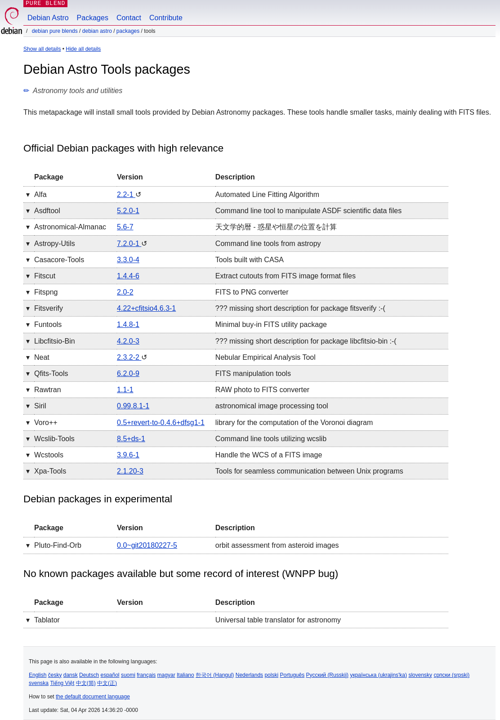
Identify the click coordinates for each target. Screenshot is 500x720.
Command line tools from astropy (268, 243)
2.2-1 (126, 194)
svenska (39, 683)
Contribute (166, 18)
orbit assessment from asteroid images (277, 545)
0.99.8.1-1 (133, 406)
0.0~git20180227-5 (147, 545)
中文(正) (107, 683)
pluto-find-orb (57, 545)
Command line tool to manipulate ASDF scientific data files (308, 211)
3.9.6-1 (128, 455)
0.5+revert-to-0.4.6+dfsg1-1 (161, 422)
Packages (92, 18)
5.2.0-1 (128, 211)
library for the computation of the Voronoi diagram (294, 422)
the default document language (93, 696)
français (146, 675)
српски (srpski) (451, 675)
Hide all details (83, 49)
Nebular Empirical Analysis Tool (265, 357)
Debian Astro (48, 18)
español (109, 675)
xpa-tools (50, 471)
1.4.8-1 (128, 324)
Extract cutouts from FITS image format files (285, 276)
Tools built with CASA (249, 260)
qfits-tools (51, 373)
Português (292, 675)
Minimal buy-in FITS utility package (271, 324)
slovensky (420, 675)
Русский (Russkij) (327, 675)
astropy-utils (54, 243)
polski (271, 675)
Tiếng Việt (62, 683)
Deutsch (89, 675)
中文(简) (86, 683)
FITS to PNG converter (252, 292)
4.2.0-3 (128, 341)
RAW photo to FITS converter (262, 390)
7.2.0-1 (129, 243)
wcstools (48, 455)
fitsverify (48, 308)
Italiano (185, 675)
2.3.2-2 (129, 357)
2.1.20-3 (130, 471)
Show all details (42, 49)
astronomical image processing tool (271, 406)
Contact (128, 18)
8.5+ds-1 (131, 439)
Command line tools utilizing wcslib (270, 439)
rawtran (47, 390)
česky (55, 675)
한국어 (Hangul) (215, 675)
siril (40, 406)
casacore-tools (59, 260)
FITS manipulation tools (253, 373)
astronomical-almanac (70, 227)
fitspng (46, 292)
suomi (128, 675)
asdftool (47, 211)
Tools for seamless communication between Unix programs (309, 471)
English (37, 675)
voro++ (46, 422)
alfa (40, 194)
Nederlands (249, 675)
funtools (48, 324)
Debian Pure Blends (55, 31)
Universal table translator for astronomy (278, 620)
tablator (47, 620)
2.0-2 (125, 292)
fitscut (44, 276)
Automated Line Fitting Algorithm (267, 194)
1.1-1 (125, 390)
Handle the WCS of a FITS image (268, 455)
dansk (70, 675)
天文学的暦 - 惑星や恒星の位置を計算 (276, 227)
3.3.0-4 (128, 260)
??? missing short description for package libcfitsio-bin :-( (306, 341)
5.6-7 (125, 227)
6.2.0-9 (128, 373)
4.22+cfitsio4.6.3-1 (146, 308)
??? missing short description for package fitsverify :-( (300, 308)
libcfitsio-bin (54, 341)
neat (41, 357)
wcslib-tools (54, 439)
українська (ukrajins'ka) (378, 675)
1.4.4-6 (128, 276)
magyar (166, 675)
